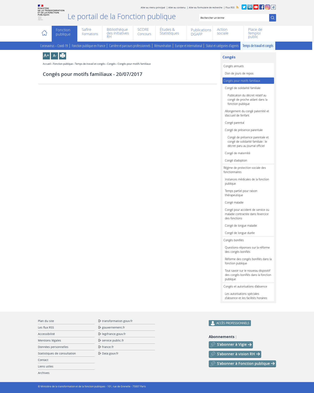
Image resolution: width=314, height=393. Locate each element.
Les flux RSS (46, 327)
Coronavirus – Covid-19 (54, 46)
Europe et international (188, 46)
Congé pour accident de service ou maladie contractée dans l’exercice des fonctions (247, 214)
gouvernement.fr (113, 327)
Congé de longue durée (240, 233)
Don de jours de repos (239, 73)
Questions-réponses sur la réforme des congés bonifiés (247, 249)
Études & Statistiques (169, 31)
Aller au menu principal (153, 7)
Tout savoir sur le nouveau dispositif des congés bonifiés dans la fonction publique (248, 275)
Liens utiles (45, 366)
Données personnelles (53, 347)
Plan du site (46, 321)
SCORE (143, 30)
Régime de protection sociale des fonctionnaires (245, 170)
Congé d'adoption (236, 160)
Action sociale (222, 31)
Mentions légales (49, 340)
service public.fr (113, 340)
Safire (86, 30)
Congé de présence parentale (244, 130)
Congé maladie (234, 202)
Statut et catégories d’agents (222, 46)
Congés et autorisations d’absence (245, 286)
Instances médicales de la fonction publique (247, 181)
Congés (111, 63)
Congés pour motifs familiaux (242, 81)
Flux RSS (230, 7)
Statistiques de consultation (57, 353)
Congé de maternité (237, 153)
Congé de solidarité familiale (242, 88)
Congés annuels (234, 66)
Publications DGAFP (199, 32)
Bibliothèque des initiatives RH (118, 33)
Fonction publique (63, 32)
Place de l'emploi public (255, 33)
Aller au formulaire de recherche (205, 7)
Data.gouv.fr (110, 353)
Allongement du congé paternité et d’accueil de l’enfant (247, 113)
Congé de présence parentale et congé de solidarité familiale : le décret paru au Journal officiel (248, 141)
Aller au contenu (177, 7)
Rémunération (162, 46)
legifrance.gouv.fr (114, 334)
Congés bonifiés (234, 240)
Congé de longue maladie (241, 225)
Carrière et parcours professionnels (130, 46)
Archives (43, 373)
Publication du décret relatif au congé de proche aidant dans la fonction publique (247, 99)
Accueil (45, 34)
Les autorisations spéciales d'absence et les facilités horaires (246, 296)
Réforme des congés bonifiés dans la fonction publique (248, 261)
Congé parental (234, 123)
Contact (43, 360)
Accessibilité (46, 334)
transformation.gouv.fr (117, 321)
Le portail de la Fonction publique (122, 16)
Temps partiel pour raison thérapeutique (241, 193)
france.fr (108, 347)
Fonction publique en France (88, 46)
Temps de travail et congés (258, 46)
